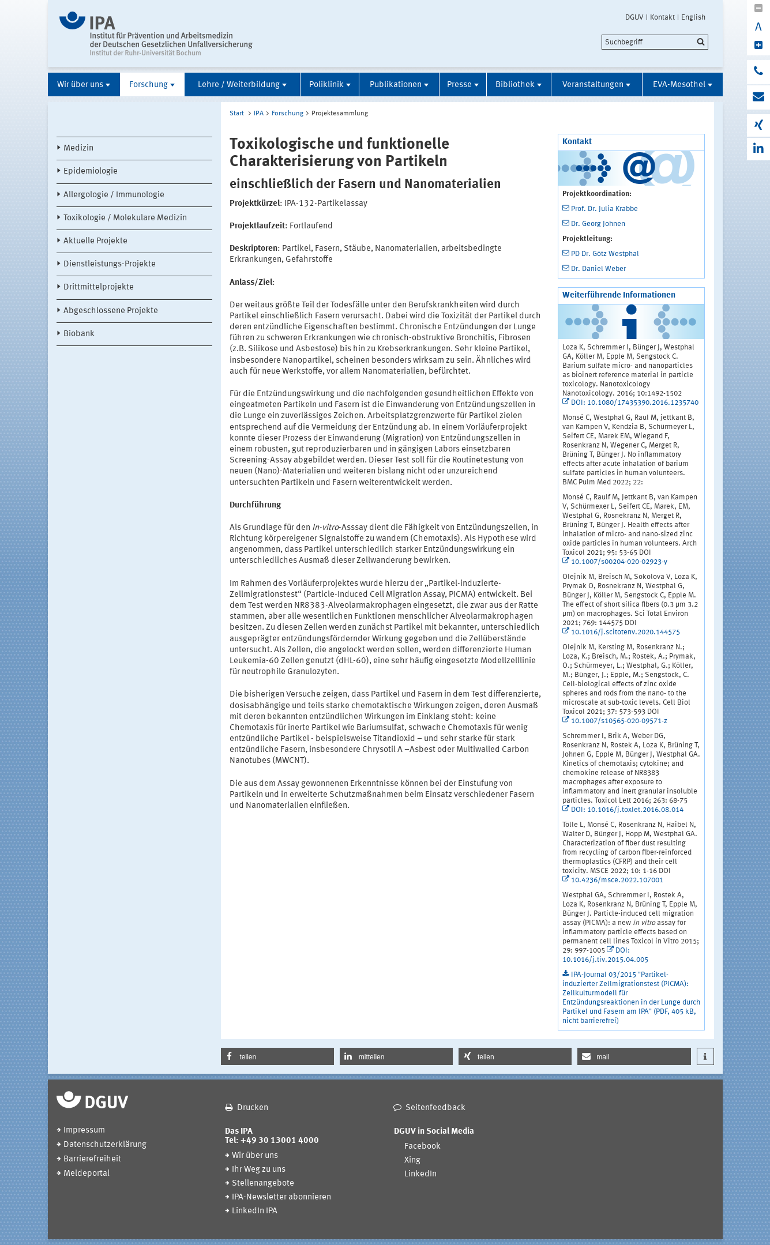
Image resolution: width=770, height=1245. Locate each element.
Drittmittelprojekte (98, 287)
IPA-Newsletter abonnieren (281, 1197)
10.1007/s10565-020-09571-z (619, 721)
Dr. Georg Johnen (598, 224)
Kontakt (662, 17)
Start (237, 113)
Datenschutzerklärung (105, 1145)
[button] (277, 1056)
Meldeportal (86, 1173)
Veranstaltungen (592, 85)
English (693, 17)
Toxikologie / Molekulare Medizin (125, 218)
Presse (459, 85)
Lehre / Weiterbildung (239, 85)
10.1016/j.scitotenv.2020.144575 (625, 632)
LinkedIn (420, 1174)
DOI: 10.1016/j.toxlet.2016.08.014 (627, 810)
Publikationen (396, 85)
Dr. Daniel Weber (598, 269)
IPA (259, 113)
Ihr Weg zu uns (259, 1169)
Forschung (148, 85)
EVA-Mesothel (679, 85)
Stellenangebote (263, 1183)
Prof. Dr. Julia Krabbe (604, 209)
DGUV (634, 17)
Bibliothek (515, 85)
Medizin (78, 148)
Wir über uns (80, 85)
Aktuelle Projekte (95, 241)
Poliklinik (326, 85)
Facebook (422, 1146)
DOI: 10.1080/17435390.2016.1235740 (634, 403)
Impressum (84, 1130)
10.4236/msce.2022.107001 (617, 880)
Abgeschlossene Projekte (110, 311)
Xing (412, 1160)
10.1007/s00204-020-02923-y (619, 562)
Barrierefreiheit (92, 1159)
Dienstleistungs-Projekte (109, 264)
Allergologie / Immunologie (113, 195)
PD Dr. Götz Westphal (605, 254)
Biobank (79, 334)
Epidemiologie (90, 171)
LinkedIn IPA (254, 1211)
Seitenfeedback (435, 1108)
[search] (655, 42)
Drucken (252, 1108)
